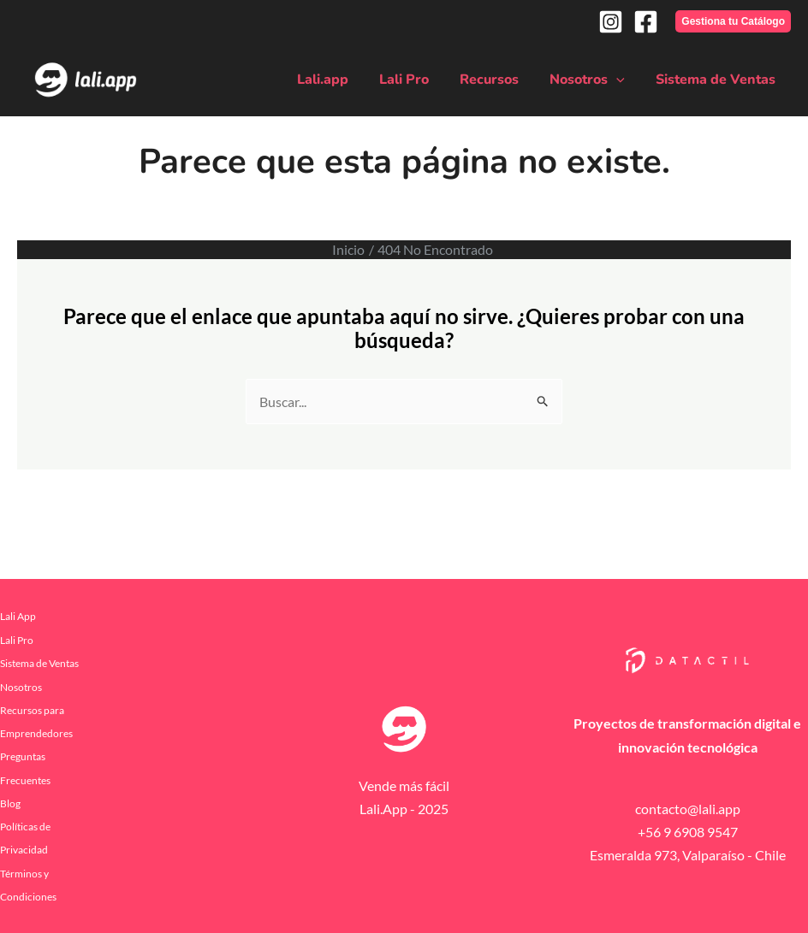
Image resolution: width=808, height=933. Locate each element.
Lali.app (338, 79)
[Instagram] (610, 21)
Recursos (497, 79)
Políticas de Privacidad (25, 837)
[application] (621, 79)
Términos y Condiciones (28, 883)
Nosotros (592, 79)
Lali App (18, 616)
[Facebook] (645, 21)
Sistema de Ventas (717, 79)
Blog (10, 802)
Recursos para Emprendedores (36, 721)
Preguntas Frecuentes (25, 768)
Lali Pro (416, 79)
